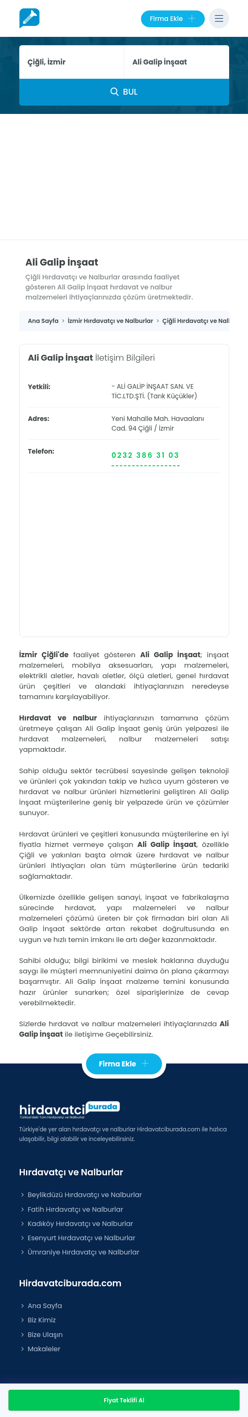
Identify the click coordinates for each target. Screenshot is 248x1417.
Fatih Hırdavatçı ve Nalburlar (71, 1209)
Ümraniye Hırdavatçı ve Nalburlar (79, 1252)
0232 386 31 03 (146, 455)
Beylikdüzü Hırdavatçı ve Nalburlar (80, 1195)
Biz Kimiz (37, 1320)
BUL (123, 92)
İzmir (166, 428)
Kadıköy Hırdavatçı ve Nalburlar (76, 1224)
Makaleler (39, 1349)
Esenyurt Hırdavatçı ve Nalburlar (77, 1238)
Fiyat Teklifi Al (124, 1400)
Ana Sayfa (40, 1306)
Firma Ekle (173, 18)
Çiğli (145, 428)
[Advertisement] (124, 176)
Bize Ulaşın (41, 1335)
